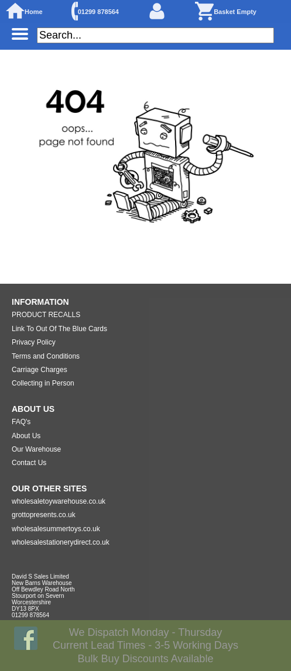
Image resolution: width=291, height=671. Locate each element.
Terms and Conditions (46, 356)
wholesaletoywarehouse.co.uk (58, 501)
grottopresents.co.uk (44, 515)
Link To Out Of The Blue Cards (59, 329)
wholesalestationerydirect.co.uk (60, 542)
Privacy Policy (34, 342)
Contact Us (29, 463)
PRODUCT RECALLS (46, 315)
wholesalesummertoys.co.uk (56, 529)
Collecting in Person (43, 383)
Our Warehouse (36, 449)
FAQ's (21, 422)
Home (34, 11)
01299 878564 (98, 11)
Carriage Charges (39, 370)
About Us (26, 436)
